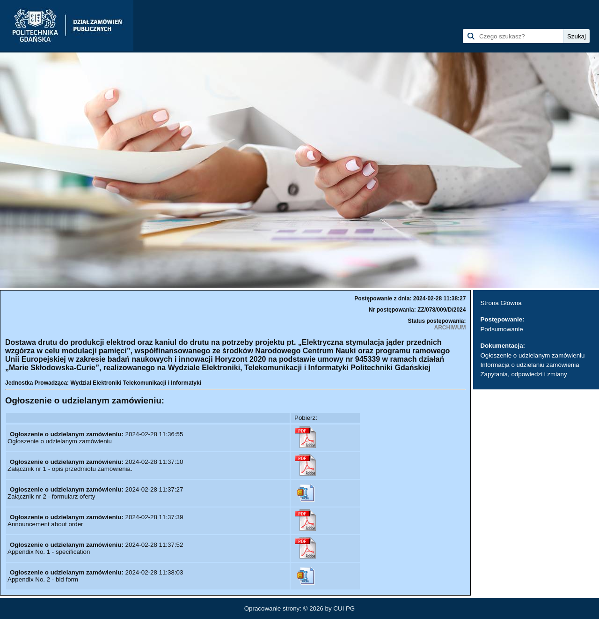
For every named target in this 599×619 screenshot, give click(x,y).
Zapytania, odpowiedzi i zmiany (523, 374)
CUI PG (344, 608)
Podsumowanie (501, 329)
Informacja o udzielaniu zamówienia (529, 364)
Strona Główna (500, 302)
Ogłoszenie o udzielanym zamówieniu (532, 355)
